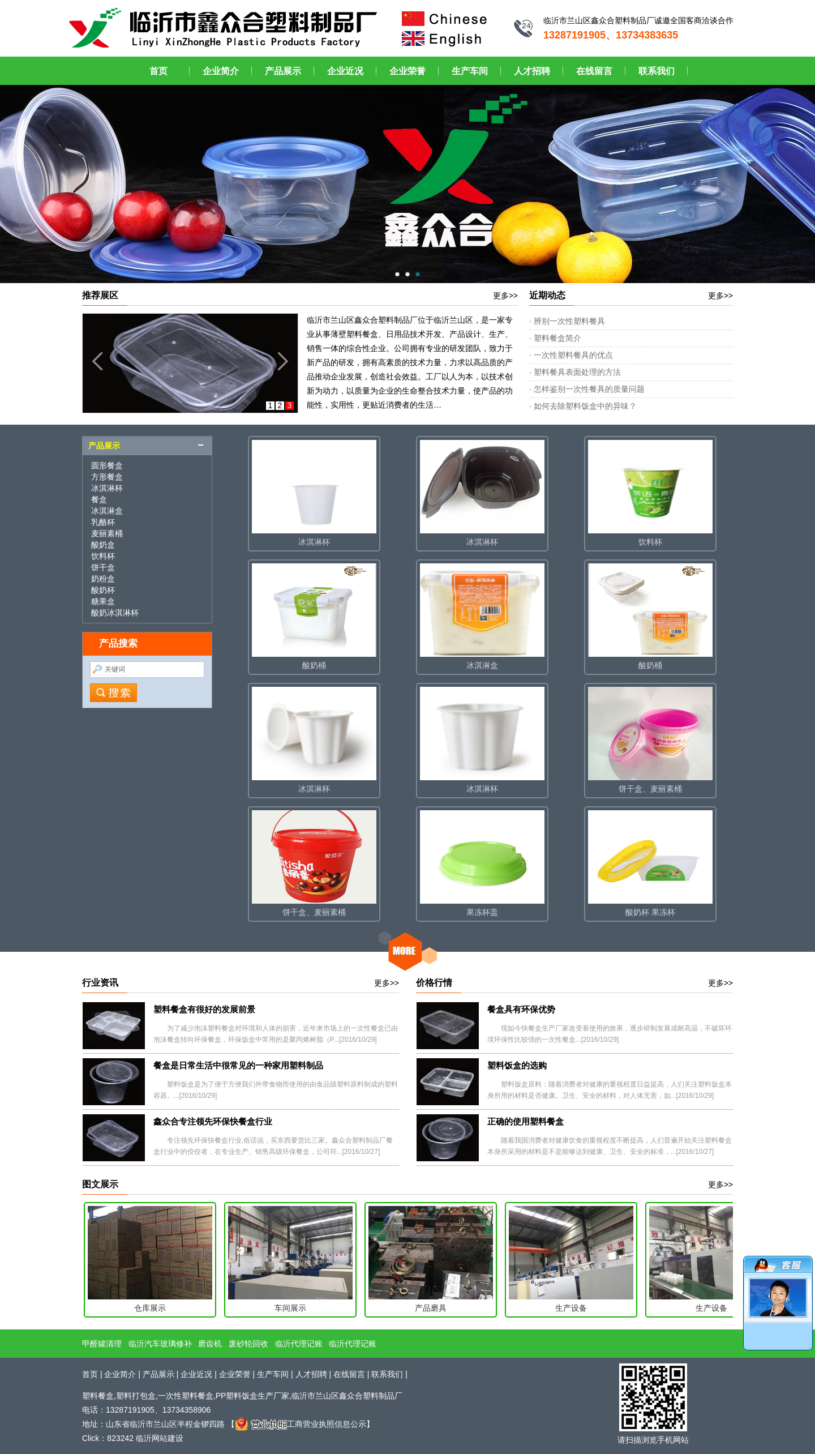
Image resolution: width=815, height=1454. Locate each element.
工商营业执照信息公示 (300, 1424)
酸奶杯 (103, 590)
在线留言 (594, 71)
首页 (158, 71)
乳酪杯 (103, 522)
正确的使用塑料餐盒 (525, 1121)
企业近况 (345, 71)
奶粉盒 (103, 578)
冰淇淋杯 (107, 488)
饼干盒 (103, 567)
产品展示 (283, 71)
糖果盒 (103, 601)
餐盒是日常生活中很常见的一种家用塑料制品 (238, 1065)
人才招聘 (532, 71)
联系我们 (656, 71)
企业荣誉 (407, 71)
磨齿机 (210, 1343)
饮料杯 (103, 556)
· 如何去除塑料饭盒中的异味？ (583, 405)
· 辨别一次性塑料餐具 (567, 321)
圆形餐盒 (107, 465)
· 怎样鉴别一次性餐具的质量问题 (587, 389)
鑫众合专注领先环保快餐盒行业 (212, 1121)
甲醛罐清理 (102, 1343)
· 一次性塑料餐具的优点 (571, 355)
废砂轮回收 (248, 1343)
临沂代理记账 (299, 1343)
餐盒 (99, 499)
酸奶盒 (103, 544)
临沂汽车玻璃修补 (160, 1343)
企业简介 (221, 71)
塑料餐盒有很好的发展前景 (204, 1009)
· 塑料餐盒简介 (555, 338)
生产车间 (470, 71)
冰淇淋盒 (107, 510)
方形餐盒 (107, 476)
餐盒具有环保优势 (521, 1009)
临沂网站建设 (159, 1438)
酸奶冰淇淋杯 (115, 612)
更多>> (505, 295)
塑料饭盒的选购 (517, 1065)
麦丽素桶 (107, 533)
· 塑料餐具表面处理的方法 (575, 372)
